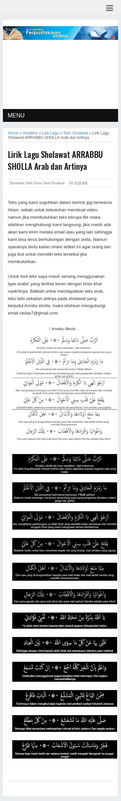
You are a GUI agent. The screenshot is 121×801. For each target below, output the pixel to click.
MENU (16, 115)
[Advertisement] (60, 75)
